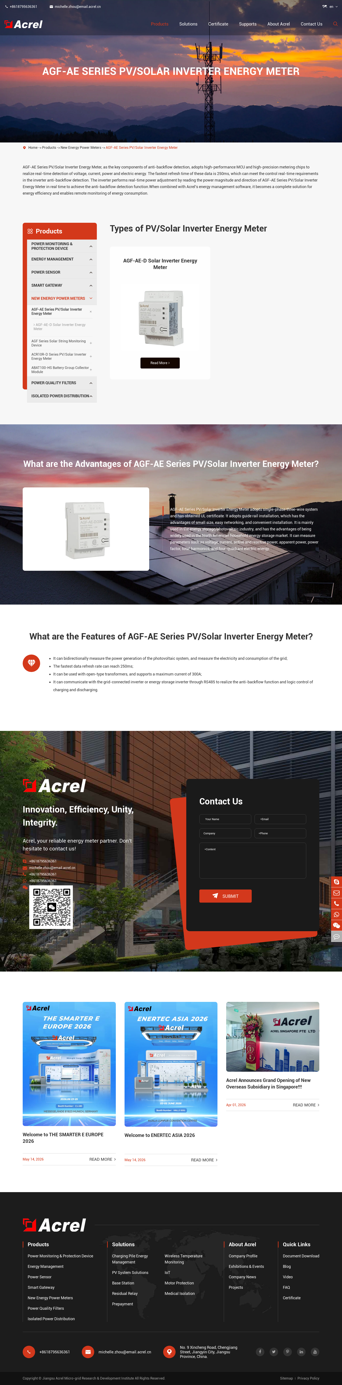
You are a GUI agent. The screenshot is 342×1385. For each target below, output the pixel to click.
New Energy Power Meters (81, 148)
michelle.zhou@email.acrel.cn (75, 6)
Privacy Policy (308, 1378)
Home (33, 148)
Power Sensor (45, 272)
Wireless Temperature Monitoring (183, 1259)
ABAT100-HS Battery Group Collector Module (60, 370)
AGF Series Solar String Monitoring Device (58, 343)
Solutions (188, 24)
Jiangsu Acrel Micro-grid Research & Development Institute (88, 1378)
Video (288, 1277)
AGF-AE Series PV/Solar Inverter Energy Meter (142, 148)
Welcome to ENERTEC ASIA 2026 (160, 1135)
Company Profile (243, 1256)
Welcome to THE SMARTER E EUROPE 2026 (63, 1138)
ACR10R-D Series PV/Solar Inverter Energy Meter (58, 356)
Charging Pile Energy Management (130, 1259)
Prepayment (122, 1304)
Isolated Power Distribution (60, 396)
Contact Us (311, 24)
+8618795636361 (20, 6)
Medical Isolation (180, 1293)
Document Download (301, 1256)
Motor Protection (179, 1283)
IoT (167, 1272)
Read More (160, 363)
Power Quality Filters (53, 383)
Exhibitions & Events (246, 1266)
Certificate (218, 24)
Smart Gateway (46, 285)
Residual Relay (125, 1293)
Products (159, 24)
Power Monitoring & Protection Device (52, 246)
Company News (242, 1277)
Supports (247, 24)
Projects (236, 1287)
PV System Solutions (130, 1272)
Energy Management (52, 259)
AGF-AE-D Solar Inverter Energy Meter (60, 327)
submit (225, 896)
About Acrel (278, 24)
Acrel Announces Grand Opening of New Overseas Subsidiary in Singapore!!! (268, 1084)
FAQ (286, 1287)
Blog (287, 1266)
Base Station (123, 1283)
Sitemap (286, 1378)
